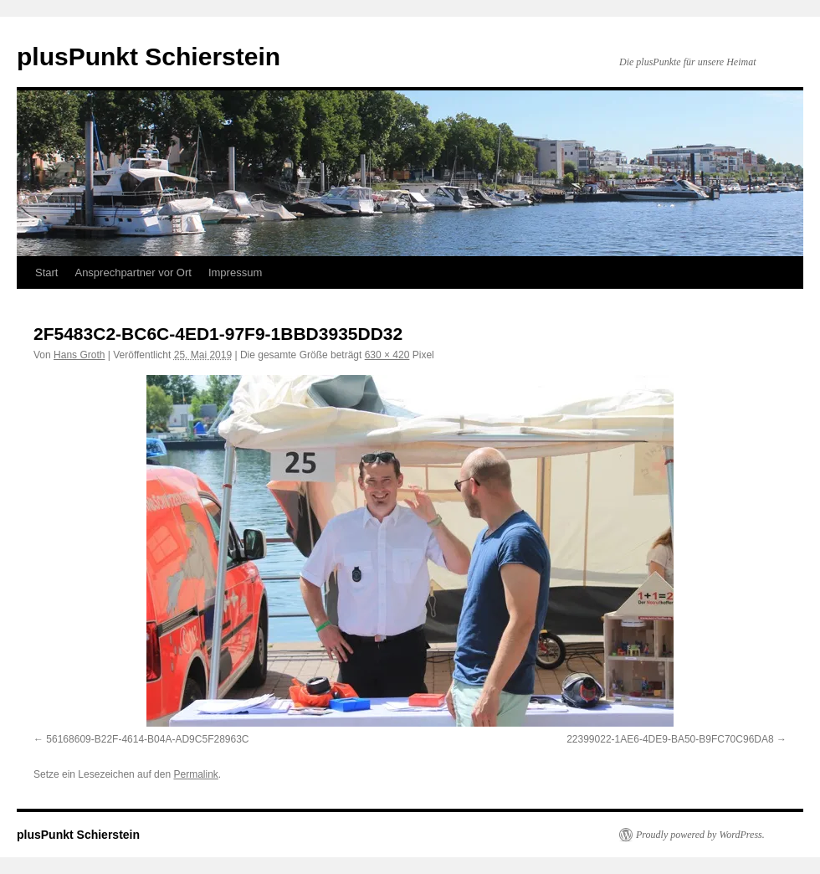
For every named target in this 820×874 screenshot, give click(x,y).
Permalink (195, 774)
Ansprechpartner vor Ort (132, 272)
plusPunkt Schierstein (148, 56)
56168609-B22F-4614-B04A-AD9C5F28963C (147, 739)
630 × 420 (387, 355)
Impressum (235, 272)
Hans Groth (79, 355)
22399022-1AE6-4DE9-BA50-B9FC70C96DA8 (669, 739)
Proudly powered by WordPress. (700, 835)
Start (46, 272)
